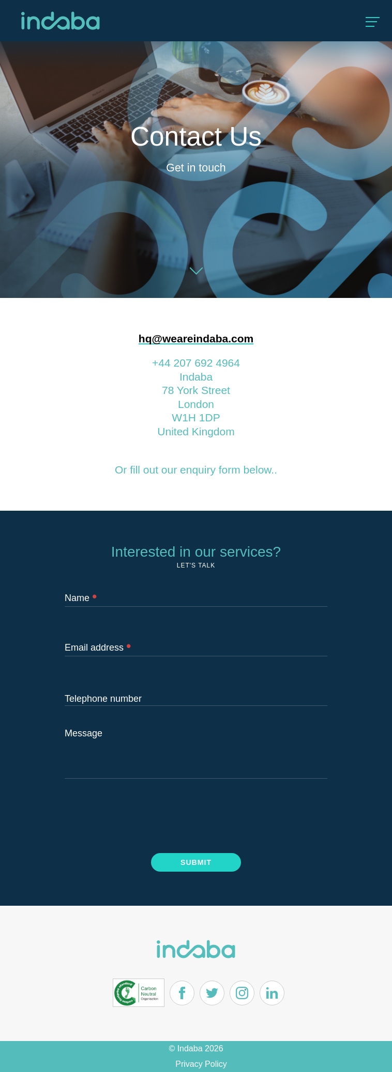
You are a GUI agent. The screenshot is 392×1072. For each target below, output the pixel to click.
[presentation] (143, 814)
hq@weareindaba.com (196, 338)
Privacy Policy (201, 1064)
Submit (196, 862)
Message (83, 733)
